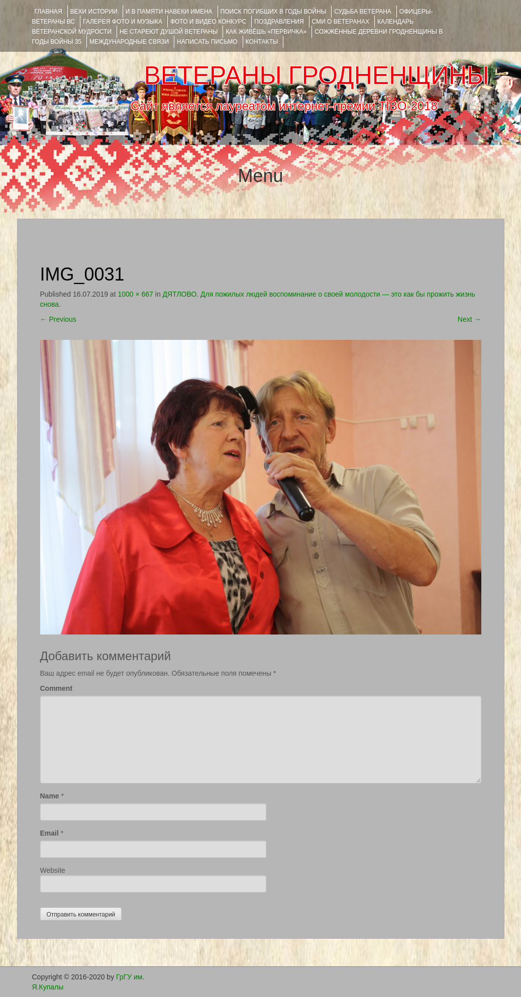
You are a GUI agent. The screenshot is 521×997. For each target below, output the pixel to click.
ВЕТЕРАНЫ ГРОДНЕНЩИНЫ (316, 75)
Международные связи (129, 41)
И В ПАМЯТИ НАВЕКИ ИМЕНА (169, 11)
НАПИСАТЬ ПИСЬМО (207, 41)
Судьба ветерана (362, 11)
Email (49, 833)
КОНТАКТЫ (262, 41)
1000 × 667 (135, 294)
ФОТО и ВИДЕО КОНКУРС (208, 21)
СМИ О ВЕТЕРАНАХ (340, 21)
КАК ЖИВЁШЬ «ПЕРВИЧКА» (266, 31)
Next (469, 319)
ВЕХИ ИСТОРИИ (94, 11)
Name (49, 796)
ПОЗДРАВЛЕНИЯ (278, 21)
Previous (58, 319)
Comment (56, 688)
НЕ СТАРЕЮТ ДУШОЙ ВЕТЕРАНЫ (169, 31)
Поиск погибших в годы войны (274, 11)
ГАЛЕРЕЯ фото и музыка (122, 21)
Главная (48, 11)
